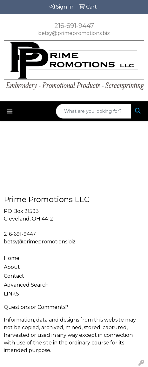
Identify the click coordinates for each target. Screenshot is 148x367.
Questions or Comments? (36, 307)
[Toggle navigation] (10, 111)
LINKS (11, 294)
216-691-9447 (74, 26)
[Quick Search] (93, 111)
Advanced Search (26, 285)
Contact (14, 276)
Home (11, 258)
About (12, 267)
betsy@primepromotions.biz (74, 33)
